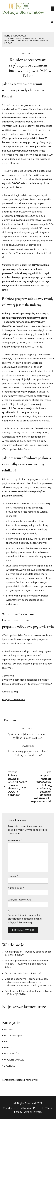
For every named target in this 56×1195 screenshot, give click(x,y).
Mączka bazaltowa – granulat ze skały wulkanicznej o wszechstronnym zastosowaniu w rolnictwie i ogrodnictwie (28, 982)
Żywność (9, 1065)
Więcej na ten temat (13, 699)
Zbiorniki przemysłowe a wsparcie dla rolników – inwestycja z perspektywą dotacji (26, 963)
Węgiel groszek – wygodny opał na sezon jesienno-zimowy (27, 953)
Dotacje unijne (13, 1035)
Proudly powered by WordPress (21, 1108)
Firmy (7, 1041)
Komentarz (15, 840)
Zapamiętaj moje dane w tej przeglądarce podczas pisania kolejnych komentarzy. (25, 918)
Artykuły (9, 1029)
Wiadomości (28, 53)
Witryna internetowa (19, 899)
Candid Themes (32, 1111)
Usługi (8, 1047)
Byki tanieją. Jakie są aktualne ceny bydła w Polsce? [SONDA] (28, 736)
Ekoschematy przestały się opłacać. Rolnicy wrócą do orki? (28, 753)
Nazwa (13, 876)
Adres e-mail (16, 887)
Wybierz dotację (14, 1059)
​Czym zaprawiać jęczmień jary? (22, 973)
